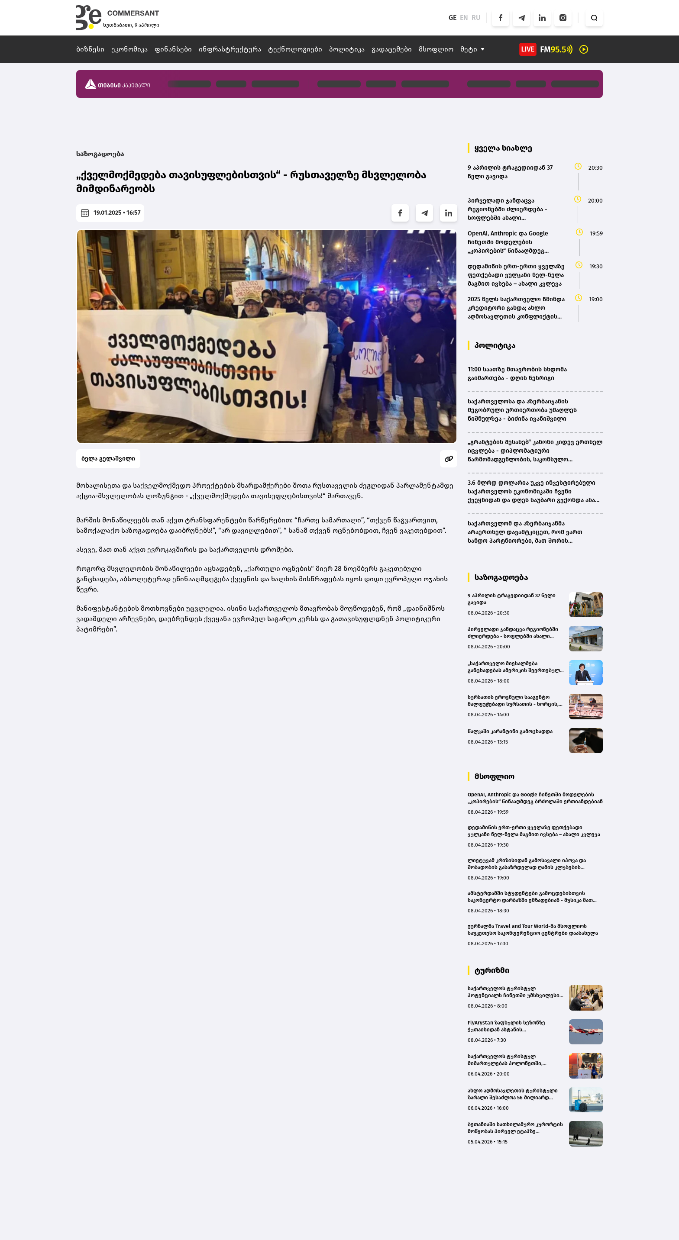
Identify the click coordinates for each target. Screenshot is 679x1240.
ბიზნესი (90, 49)
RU (476, 17)
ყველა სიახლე (503, 148)
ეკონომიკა (129, 49)
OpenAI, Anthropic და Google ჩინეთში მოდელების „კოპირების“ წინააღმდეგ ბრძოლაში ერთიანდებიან (535, 798)
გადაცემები (392, 49)
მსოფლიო (436, 49)
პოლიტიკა (347, 49)
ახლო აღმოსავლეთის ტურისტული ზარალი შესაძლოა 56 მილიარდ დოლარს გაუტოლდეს (513, 1094)
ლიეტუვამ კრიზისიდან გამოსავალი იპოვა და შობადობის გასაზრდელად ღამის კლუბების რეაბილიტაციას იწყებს (527, 864)
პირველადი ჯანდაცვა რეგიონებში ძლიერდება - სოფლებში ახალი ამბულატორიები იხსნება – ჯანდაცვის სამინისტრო (513, 633)
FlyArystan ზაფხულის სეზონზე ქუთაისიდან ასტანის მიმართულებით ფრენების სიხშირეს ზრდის (515, 1026)
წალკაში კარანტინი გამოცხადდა (510, 731)
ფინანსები (173, 49)
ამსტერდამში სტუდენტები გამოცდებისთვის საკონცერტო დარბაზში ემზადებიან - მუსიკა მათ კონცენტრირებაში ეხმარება (530, 897)
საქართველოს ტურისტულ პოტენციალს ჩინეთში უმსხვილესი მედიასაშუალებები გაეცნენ (513, 992)
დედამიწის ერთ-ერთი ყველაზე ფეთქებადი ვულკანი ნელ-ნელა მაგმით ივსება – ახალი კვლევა (534, 831)
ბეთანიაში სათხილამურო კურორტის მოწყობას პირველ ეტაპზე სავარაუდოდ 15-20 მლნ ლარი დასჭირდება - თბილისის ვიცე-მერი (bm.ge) (515, 1128)
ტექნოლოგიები (295, 49)
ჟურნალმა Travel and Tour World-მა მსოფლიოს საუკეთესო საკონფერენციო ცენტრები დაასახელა (533, 929)
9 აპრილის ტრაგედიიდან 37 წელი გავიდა (512, 599)
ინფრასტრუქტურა (230, 49)
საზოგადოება (100, 154)
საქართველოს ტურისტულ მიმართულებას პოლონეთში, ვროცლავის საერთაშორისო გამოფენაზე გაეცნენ (505, 1060)
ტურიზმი (492, 970)
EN (464, 17)
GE (452, 17)
